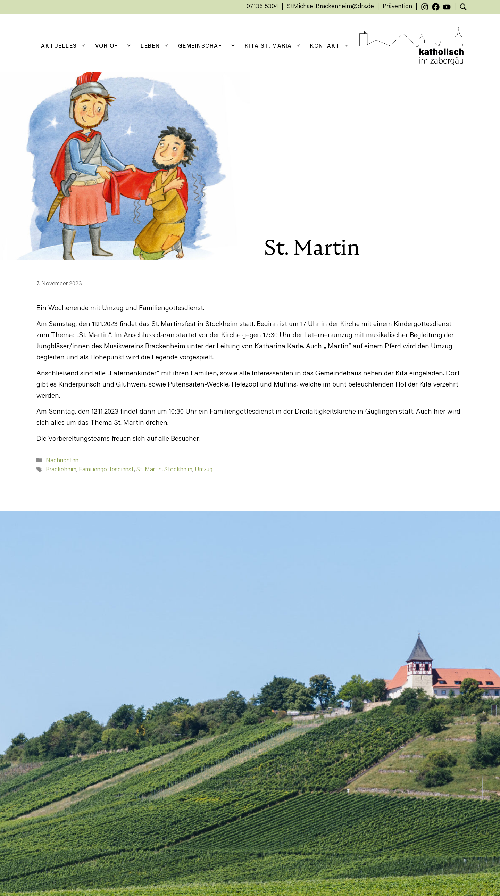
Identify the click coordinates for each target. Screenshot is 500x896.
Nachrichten (62, 461)
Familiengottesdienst (106, 470)
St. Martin (149, 470)
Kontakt (332, 46)
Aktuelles (66, 46)
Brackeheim (61, 470)
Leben (157, 46)
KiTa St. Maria (275, 46)
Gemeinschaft (209, 46)
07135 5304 (262, 6)
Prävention (397, 6)
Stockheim (178, 470)
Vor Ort (115, 46)
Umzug (203, 470)
